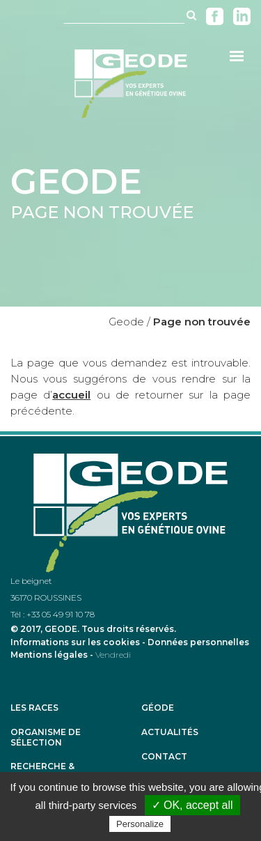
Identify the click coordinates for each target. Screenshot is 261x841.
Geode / (129, 321)
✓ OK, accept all (192, 805)
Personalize (140, 824)
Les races (34, 708)
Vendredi (113, 654)
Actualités (169, 732)
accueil (71, 394)
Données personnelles (198, 642)
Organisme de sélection (45, 737)
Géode (157, 708)
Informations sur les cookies (75, 642)
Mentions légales (49, 654)
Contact (164, 757)
